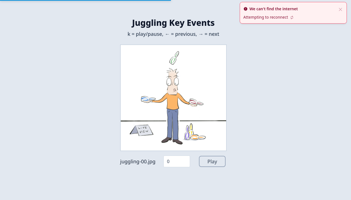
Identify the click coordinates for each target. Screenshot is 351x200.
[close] (340, 8)
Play (212, 161)
